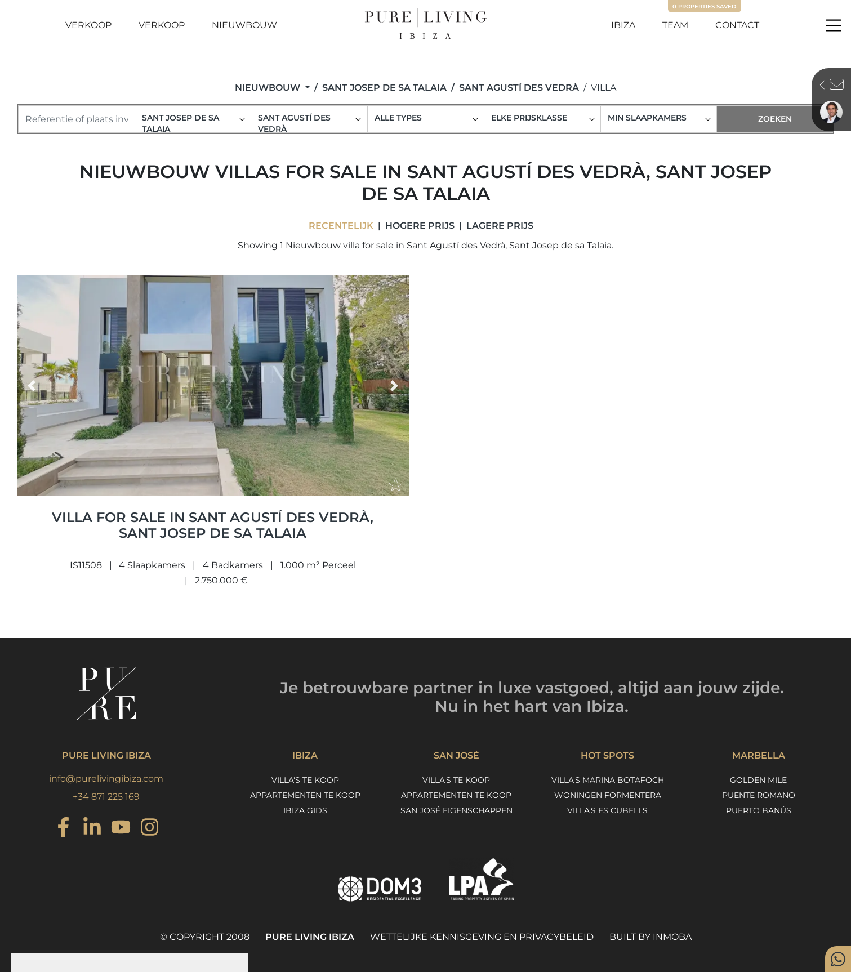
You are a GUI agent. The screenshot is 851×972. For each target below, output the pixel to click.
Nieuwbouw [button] (268, 87)
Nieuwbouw (244, 25)
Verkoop (88, 25)
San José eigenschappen (456, 810)
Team (675, 25)
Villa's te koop (305, 780)
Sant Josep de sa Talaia (384, 87)
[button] (31, 385)
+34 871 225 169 (106, 796)
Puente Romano (758, 795)
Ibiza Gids (305, 810)
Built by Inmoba (650, 936)
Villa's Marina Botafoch (607, 780)
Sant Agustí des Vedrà (519, 87)
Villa (603, 87)
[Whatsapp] (838, 959)
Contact (737, 25)
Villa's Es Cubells (607, 810)
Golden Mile (758, 780)
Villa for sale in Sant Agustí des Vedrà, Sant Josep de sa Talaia (212, 525)
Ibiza (623, 25)
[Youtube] (121, 828)
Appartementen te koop (305, 795)
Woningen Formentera (607, 795)
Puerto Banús (758, 810)
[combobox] (193, 119)
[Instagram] (63, 828)
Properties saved (704, 6)
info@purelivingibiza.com (106, 778)
